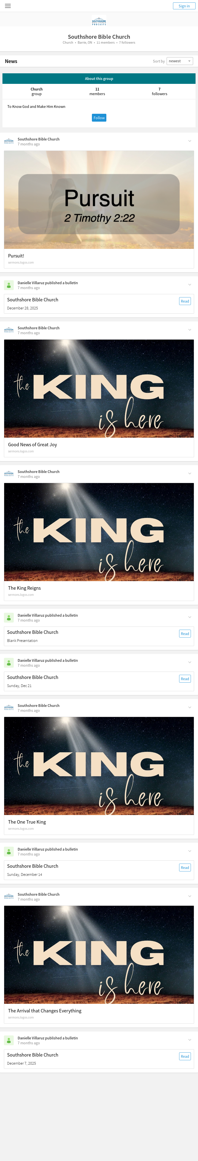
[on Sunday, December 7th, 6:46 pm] (29, 899)
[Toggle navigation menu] (8, 6)
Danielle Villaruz (31, 282)
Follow (99, 117)
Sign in (184, 5)
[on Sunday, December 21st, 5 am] (29, 620)
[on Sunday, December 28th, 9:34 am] (29, 143)
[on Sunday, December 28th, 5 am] (29, 287)
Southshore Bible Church (39, 139)
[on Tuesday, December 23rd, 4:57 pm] (29, 332)
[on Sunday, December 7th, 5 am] (29, 1042)
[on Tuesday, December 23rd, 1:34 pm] (29, 476)
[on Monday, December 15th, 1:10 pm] (29, 710)
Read (185, 301)
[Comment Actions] (189, 140)
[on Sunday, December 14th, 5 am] (29, 854)
